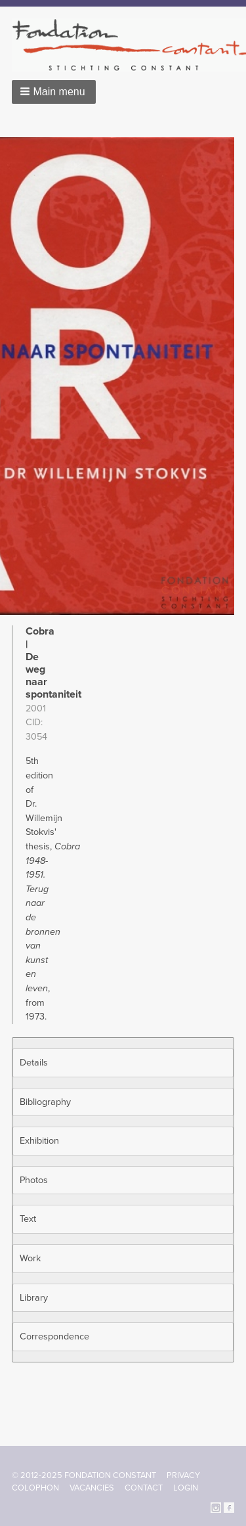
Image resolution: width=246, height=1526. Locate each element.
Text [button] (28, 1218)
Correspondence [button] (54, 1336)
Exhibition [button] (39, 1140)
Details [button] (34, 1062)
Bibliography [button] (45, 1102)
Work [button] (30, 1258)
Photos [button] (34, 1180)
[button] (54, 92)
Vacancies (92, 1488)
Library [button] (34, 1297)
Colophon (35, 1488)
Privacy (183, 1475)
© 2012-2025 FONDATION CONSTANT (84, 1475)
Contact (144, 1488)
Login (185, 1488)
